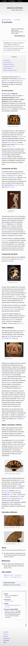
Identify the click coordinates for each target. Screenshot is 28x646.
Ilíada (19, 173)
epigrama (6, 490)
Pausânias (18, 144)
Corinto (11, 494)
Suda (18, 418)
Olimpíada (8, 48)
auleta (10, 382)
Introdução (6, 60)
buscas (20, 1)
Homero (4, 173)
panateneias (18, 80)
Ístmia (19, 496)
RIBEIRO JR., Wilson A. (10, 610)
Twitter (5, 634)
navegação (12, 1)
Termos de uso (6, 638)
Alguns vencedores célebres (10, 70)
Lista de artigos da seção (15, 577)
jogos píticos (22, 78)
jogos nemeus (7, 80)
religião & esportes (6, 19)
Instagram (5, 632)
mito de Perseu (17, 185)
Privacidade (6, 640)
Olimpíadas (15, 440)
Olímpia (9, 142)
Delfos (21, 480)
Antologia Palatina (6, 492)
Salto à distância (8, 68)
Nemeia (15, 142)
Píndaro (15, 177)
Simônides (18, 490)
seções (5, 1)
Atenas (20, 498)
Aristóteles (5, 156)
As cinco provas (7, 62)
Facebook (5, 636)
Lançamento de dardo (9, 66)
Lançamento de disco (9, 64)
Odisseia (15, 175)
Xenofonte (9, 109)
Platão (24, 416)
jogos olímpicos (16, 46)
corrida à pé (21, 136)
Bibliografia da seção (8, 575)
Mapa (4, 642)
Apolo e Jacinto (10, 187)
